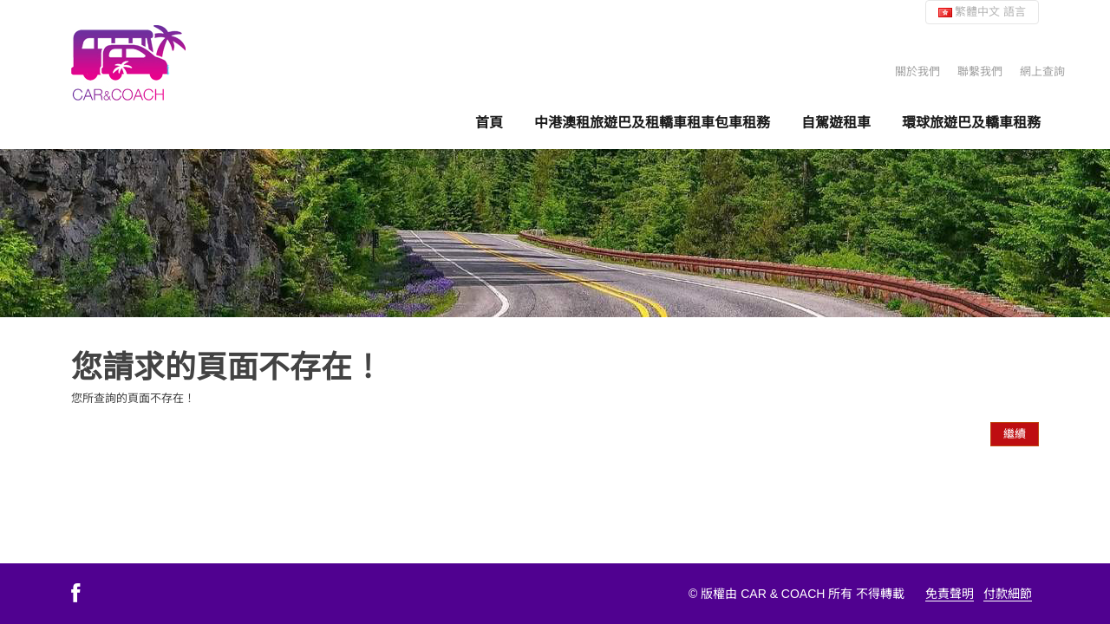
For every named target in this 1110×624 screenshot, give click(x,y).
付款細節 (1007, 594)
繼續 (1014, 433)
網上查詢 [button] (1042, 71)
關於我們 (917, 71)
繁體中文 (982, 11)
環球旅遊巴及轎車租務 (971, 122)
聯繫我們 (979, 71)
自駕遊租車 (836, 122)
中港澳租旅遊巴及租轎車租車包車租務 (652, 122)
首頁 (489, 122)
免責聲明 (949, 594)
